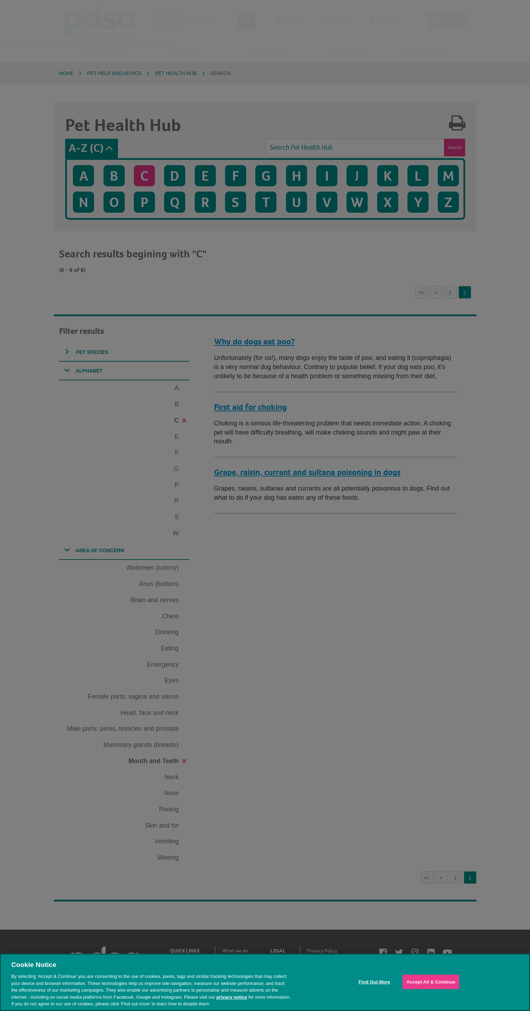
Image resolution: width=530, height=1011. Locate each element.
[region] (265, 982)
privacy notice (231, 997)
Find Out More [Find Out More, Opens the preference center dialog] (374, 981)
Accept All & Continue (430, 981)
